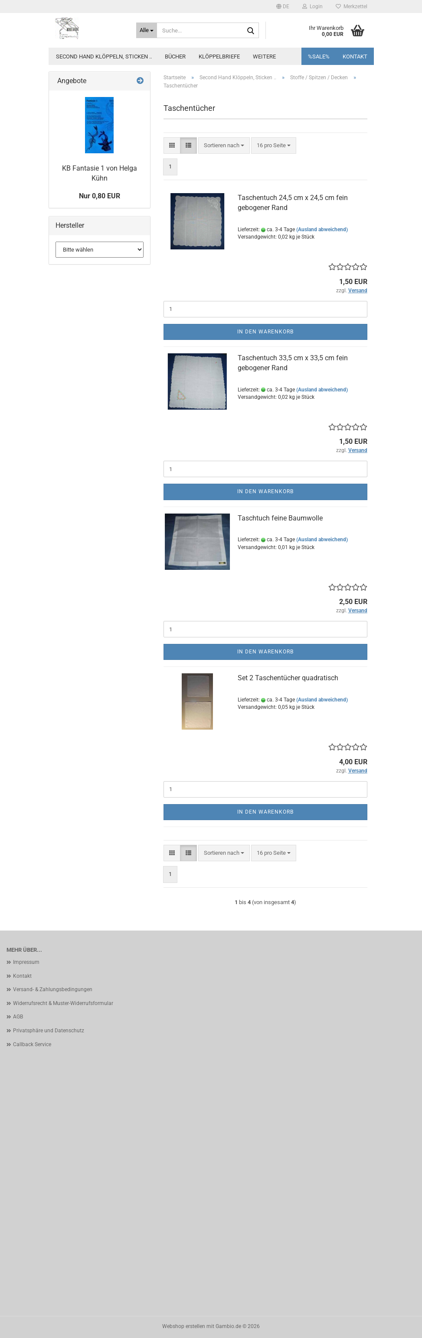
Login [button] (312, 6)
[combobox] (224, 145)
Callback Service (32, 1044)
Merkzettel (351, 6)
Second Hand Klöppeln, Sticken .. (104, 56)
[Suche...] (146, 30)
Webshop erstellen (183, 1326)
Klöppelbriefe (219, 56)
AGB (18, 1017)
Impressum (26, 962)
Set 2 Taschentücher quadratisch (288, 678)
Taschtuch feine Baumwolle (280, 518)
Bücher (175, 56)
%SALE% (319, 56)
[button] (283, 6)
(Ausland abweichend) (322, 229)
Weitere (264, 56)
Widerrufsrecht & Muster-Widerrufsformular (63, 1003)
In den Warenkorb (265, 332)
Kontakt (355, 56)
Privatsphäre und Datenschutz (48, 1031)
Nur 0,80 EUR (99, 196)
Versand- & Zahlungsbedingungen (52, 989)
